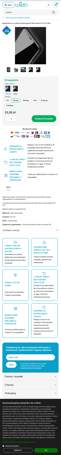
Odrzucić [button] (18, 450)
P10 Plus (9, 106)
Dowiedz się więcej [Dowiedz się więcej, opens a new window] (9, 440)
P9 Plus (26, 101)
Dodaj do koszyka (44, 118)
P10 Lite (44, 101)
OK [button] (46, 450)
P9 (7, 101)
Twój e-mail (13, 357)
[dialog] (30, 427)
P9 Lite (15, 101)
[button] (30, 442)
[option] (8, 69)
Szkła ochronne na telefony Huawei (18, 17)
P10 (35, 101)
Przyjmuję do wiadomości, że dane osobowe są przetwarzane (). (33, 366)
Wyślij (11, 365)
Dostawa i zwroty (30, 230)
